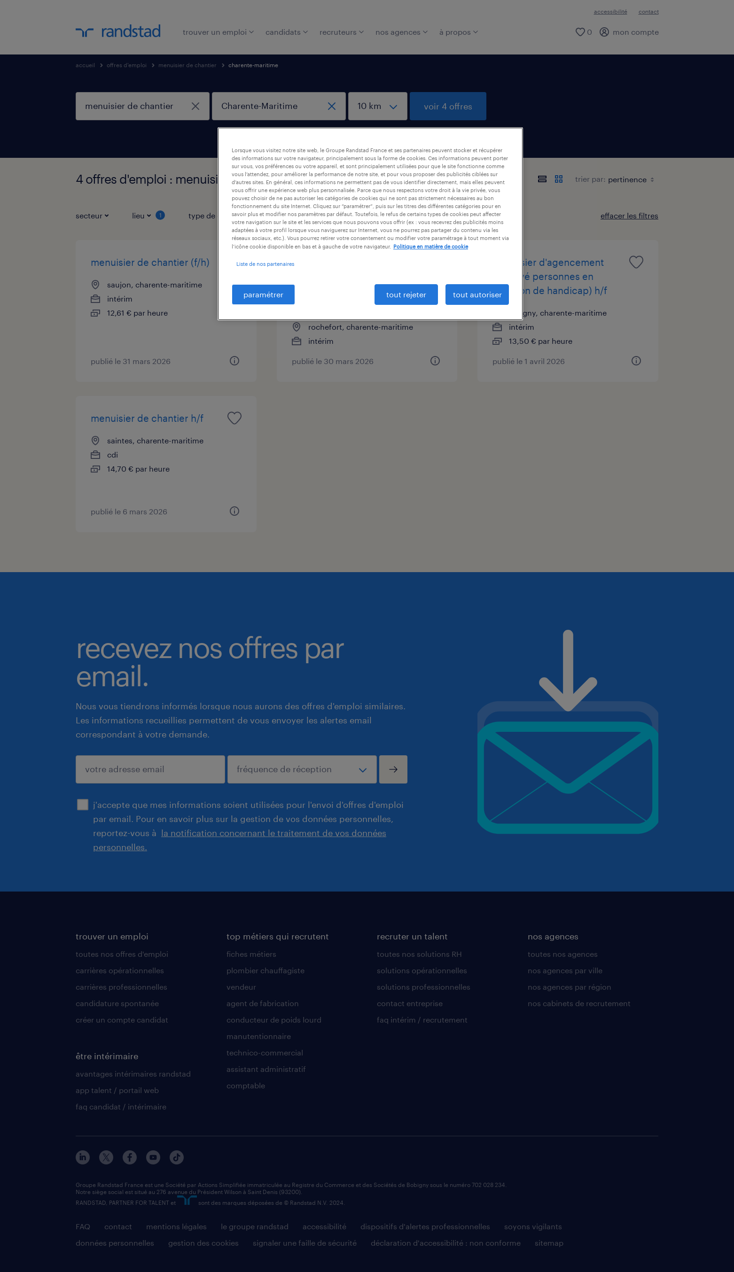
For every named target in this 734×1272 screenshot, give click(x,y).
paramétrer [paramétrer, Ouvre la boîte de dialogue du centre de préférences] (263, 294)
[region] (370, 223)
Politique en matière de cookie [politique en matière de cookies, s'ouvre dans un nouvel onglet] (430, 246)
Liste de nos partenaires (265, 264)
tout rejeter (406, 294)
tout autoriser (477, 294)
